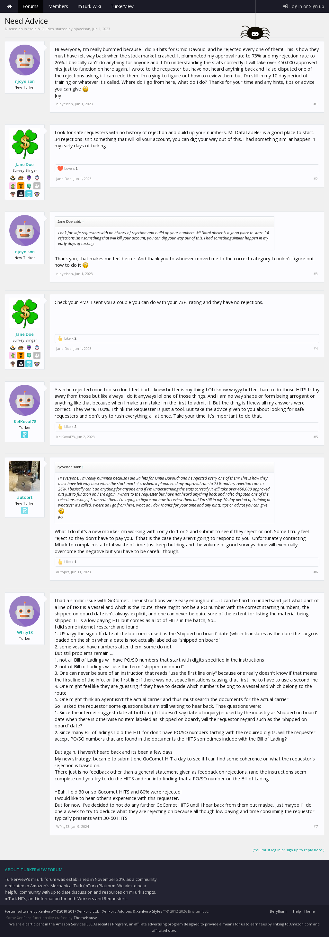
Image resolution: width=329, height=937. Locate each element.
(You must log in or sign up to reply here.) (288, 849)
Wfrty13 (25, 632)
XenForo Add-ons (117, 911)
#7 (316, 826)
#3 (316, 274)
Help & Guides (41, 28)
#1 (316, 104)
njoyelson (82, 28)
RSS (320, 910)
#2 (316, 179)
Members (58, 6)
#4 (316, 348)
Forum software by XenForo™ (52, 911)
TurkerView (122, 6)
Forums (30, 6)
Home (10, 6)
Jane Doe (25, 164)
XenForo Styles (149, 911)
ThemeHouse (85, 917)
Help (297, 911)
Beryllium (278, 911)
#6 (316, 572)
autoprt (24, 497)
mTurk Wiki (89, 6)
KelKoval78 (25, 421)
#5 (316, 437)
